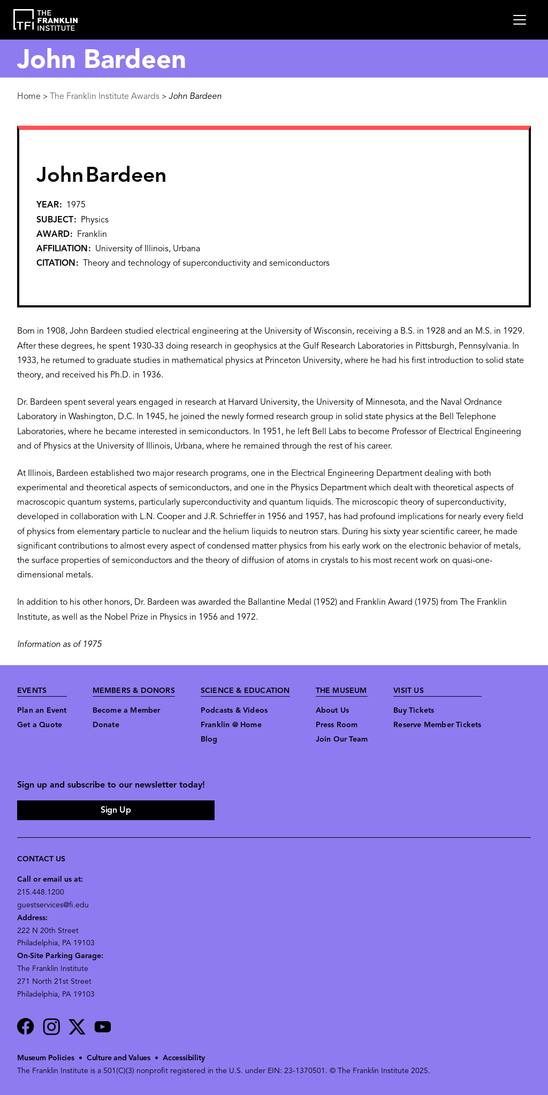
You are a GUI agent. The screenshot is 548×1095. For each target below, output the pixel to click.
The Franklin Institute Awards (104, 96)
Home (29, 96)
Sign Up (116, 810)
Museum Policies (45, 1058)
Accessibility (183, 1058)
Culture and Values (118, 1058)
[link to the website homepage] (45, 20)
